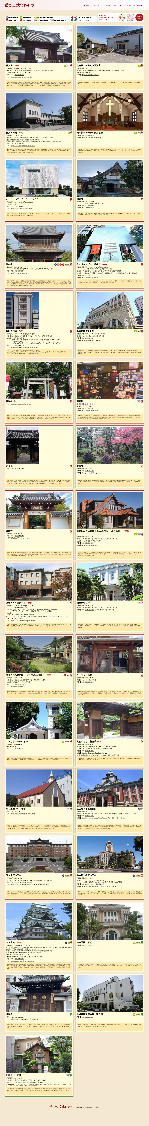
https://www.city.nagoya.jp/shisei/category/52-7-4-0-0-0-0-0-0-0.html (103, 828)
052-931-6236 (89, 1020)
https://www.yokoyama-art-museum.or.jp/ (24, 351)
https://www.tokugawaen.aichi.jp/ (21, 77)
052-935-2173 (89, 72)
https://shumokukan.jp (18, 696)
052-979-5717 (19, 622)
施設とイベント (110, 5)
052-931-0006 (19, 349)
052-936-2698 (89, 209)
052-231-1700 (19, 968)
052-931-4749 (19, 472)
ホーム (87, 5)
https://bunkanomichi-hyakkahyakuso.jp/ (94, 756)
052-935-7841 (89, 341)
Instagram (138, 5)
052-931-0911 (89, 692)
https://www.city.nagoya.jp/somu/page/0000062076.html (99, 890)
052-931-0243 (89, 474)
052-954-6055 (19, 886)
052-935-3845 (19, 281)
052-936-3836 (89, 553)
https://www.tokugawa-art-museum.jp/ (23, 155)
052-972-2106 (89, 887)
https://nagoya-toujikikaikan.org (92, 344)
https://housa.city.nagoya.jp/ (90, 75)
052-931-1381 (19, 752)
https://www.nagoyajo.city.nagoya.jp (22, 971)
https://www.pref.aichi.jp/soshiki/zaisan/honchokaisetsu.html (30, 888)
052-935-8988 (19, 75)
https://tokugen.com (88, 211)
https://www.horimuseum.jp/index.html (23, 624)
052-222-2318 (89, 613)
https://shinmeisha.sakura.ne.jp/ (21, 414)
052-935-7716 (89, 145)
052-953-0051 (89, 825)
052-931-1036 (89, 754)
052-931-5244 (19, 1020)
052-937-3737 (89, 285)
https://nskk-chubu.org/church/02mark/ (23, 823)
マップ (97, 5)
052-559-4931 (19, 210)
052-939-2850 (19, 694)
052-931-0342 (19, 545)
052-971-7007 (19, 821)
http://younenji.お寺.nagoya (90, 476)
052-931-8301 (89, 418)
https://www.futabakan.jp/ (90, 555)
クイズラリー (125, 5)
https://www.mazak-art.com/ (90, 287)
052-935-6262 (19, 153)
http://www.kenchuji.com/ (19, 283)
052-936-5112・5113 (92, 955)
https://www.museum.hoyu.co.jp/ (21, 212)
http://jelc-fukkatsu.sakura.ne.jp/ (92, 147)
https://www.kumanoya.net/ (90, 420)
